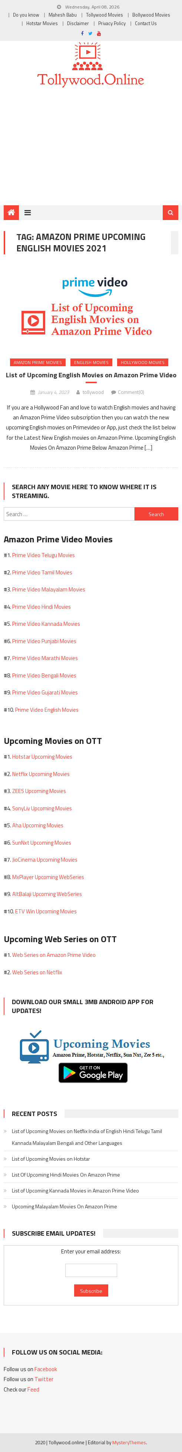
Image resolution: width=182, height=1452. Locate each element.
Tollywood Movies (104, 14)
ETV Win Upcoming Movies (46, 911)
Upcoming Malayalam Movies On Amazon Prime (64, 1206)
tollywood (93, 392)
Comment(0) (131, 392)
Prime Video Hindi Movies (41, 607)
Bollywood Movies (151, 14)
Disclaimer (78, 23)
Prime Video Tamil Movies (42, 572)
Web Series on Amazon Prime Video (54, 955)
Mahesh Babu (63, 14)
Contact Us (146, 23)
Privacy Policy (112, 23)
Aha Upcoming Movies (37, 825)
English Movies (91, 362)
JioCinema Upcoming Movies (44, 859)
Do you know (26, 14)
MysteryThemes (129, 1442)
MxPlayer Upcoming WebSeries (48, 877)
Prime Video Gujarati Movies (45, 692)
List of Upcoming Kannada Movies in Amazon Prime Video (75, 1190)
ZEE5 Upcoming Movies (39, 791)
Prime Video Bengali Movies (44, 675)
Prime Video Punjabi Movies (44, 641)
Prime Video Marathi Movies (45, 658)
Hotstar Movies (42, 23)
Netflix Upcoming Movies (41, 774)
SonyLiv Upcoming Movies (42, 808)
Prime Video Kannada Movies (46, 623)
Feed (33, 1389)
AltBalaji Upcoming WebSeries (47, 894)
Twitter (43, 1379)
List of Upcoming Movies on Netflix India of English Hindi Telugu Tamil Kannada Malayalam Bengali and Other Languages (87, 1137)
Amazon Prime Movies (38, 362)
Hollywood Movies (143, 362)
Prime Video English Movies (47, 710)
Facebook (45, 1369)
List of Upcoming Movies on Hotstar (51, 1159)
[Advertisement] (91, 149)
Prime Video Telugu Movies (43, 555)
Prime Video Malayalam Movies (48, 589)
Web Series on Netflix (37, 972)
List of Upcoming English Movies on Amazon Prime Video (91, 375)
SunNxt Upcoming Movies (41, 842)
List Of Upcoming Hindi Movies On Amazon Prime (66, 1174)
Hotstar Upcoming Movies (42, 756)
